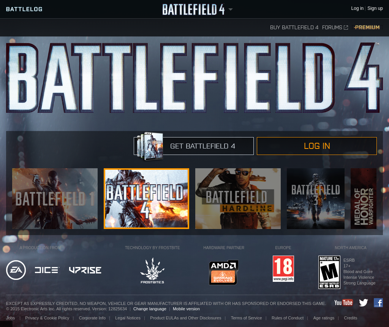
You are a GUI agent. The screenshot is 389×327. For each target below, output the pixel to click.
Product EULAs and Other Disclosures (185, 318)
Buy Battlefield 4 (294, 27)
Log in (317, 146)
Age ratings (324, 318)
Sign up (375, 8)
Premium (367, 27)
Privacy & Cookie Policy (47, 318)
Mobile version (186, 308)
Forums (335, 27)
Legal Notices (128, 318)
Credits (350, 318)
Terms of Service (246, 318)
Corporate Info (92, 318)
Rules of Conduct (288, 318)
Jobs (11, 318)
